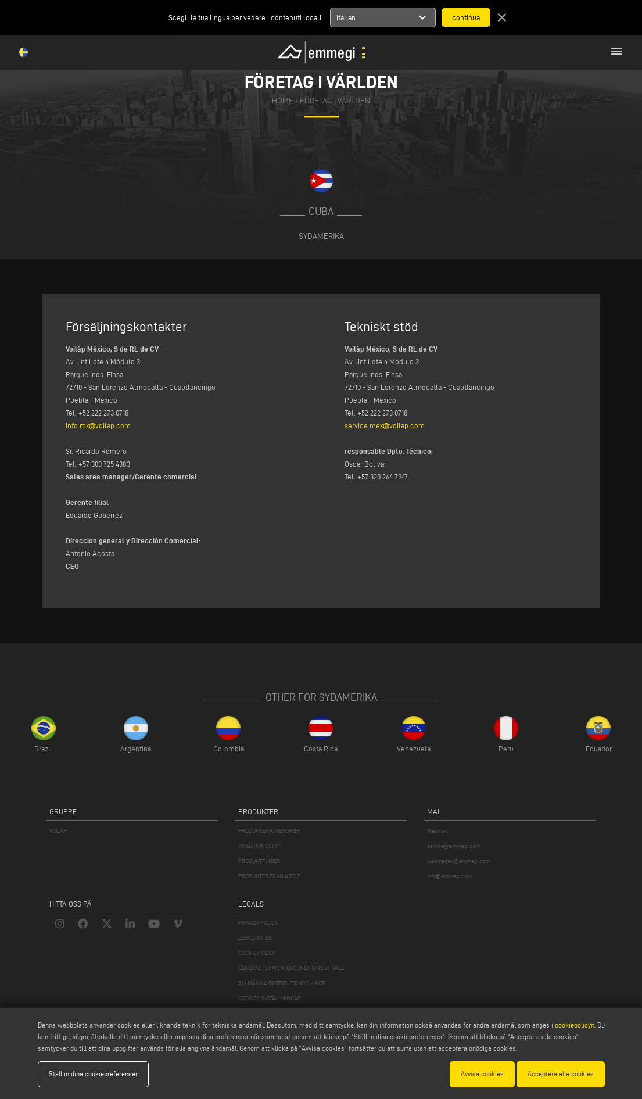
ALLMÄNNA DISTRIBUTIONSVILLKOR (281, 983)
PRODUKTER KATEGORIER (269, 831)
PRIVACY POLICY (258, 922)
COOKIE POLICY (256, 953)
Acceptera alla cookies (561, 1073)
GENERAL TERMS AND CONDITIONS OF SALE (291, 968)
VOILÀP (58, 831)
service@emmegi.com (453, 846)
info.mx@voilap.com (98, 425)
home (282, 101)
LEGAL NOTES (254, 938)
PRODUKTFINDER (259, 861)
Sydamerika (321, 236)
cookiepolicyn (573, 1025)
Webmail (437, 831)
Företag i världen (335, 101)
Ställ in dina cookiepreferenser (93, 1073)
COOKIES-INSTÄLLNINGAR (269, 998)
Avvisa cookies (482, 1073)
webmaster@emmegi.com (458, 861)
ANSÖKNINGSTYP (259, 846)
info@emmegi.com (449, 876)
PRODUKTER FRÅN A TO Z (269, 876)
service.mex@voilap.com (385, 425)
